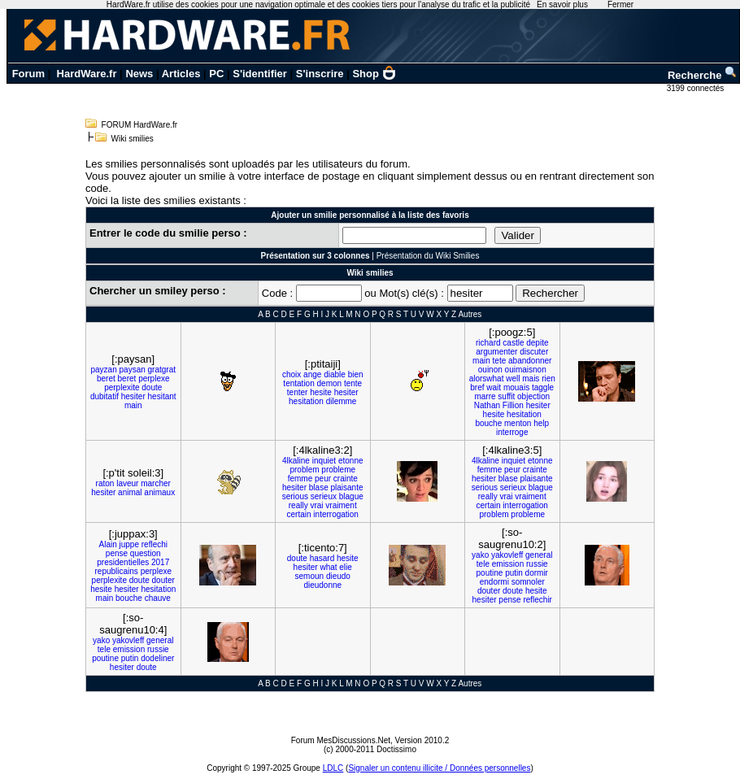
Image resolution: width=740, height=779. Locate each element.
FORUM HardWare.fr (140, 124)
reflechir (537, 599)
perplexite (121, 387)
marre (484, 396)
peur (323, 478)
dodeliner (157, 658)
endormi (494, 581)
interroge (512, 432)
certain (299, 514)
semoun (309, 576)
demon (329, 383)
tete (500, 360)
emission (508, 563)
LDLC (333, 768)
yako (480, 555)
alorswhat (486, 378)
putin (514, 572)
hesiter (133, 396)
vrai (316, 505)
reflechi (154, 544)
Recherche (703, 75)
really (298, 505)
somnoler (528, 581)
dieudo (338, 576)
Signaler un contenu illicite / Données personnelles (439, 768)
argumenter (496, 351)
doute (151, 387)
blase (319, 487)
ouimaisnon (525, 369)
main (133, 405)
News (139, 73)
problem (304, 469)
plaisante (346, 487)
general (538, 555)
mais (530, 378)
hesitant (162, 396)
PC (216, 73)
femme (300, 478)
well (513, 378)
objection (533, 396)
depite (537, 342)
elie (345, 567)
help (541, 423)
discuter (534, 351)
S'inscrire (320, 73)
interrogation (336, 514)
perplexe (153, 378)
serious (295, 496)
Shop (374, 73)
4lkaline (296, 460)
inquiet (324, 460)
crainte (345, 478)
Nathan (487, 405)
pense (117, 553)
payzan (103, 369)
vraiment (340, 505)
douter (163, 580)
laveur (127, 483)
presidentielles (123, 562)
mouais (516, 387)
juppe (129, 544)
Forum (28, 73)
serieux (324, 496)
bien (355, 374)
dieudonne (322, 585)
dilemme (341, 401)
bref (477, 387)
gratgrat (162, 369)
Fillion (513, 405)
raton (105, 483)
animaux (159, 492)
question (145, 553)
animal (129, 492)
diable (335, 374)
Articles (181, 73)
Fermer (620, 4)
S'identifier (260, 73)
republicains (115, 571)
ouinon (490, 369)
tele (483, 563)
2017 (160, 562)
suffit (506, 396)
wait (493, 387)
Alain (107, 544)
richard (488, 342)
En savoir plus (562, 4)
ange (312, 374)
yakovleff (507, 555)
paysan (133, 369)
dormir (536, 572)
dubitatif (104, 396)
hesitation (306, 401)
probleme (338, 469)
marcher (156, 483)
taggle (543, 387)
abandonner (529, 360)
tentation (298, 383)
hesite (321, 392)
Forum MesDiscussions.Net (340, 740)
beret (106, 378)
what (328, 567)
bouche (488, 423)
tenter (297, 392)
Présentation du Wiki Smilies (428, 255)
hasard (322, 558)
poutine (490, 572)
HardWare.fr (87, 73)
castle (513, 342)
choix (291, 374)
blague (351, 496)
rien (548, 378)
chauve (158, 598)
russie (537, 563)
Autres (469, 314)
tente (353, 383)
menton (517, 423)
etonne (350, 460)
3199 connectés (696, 88)
